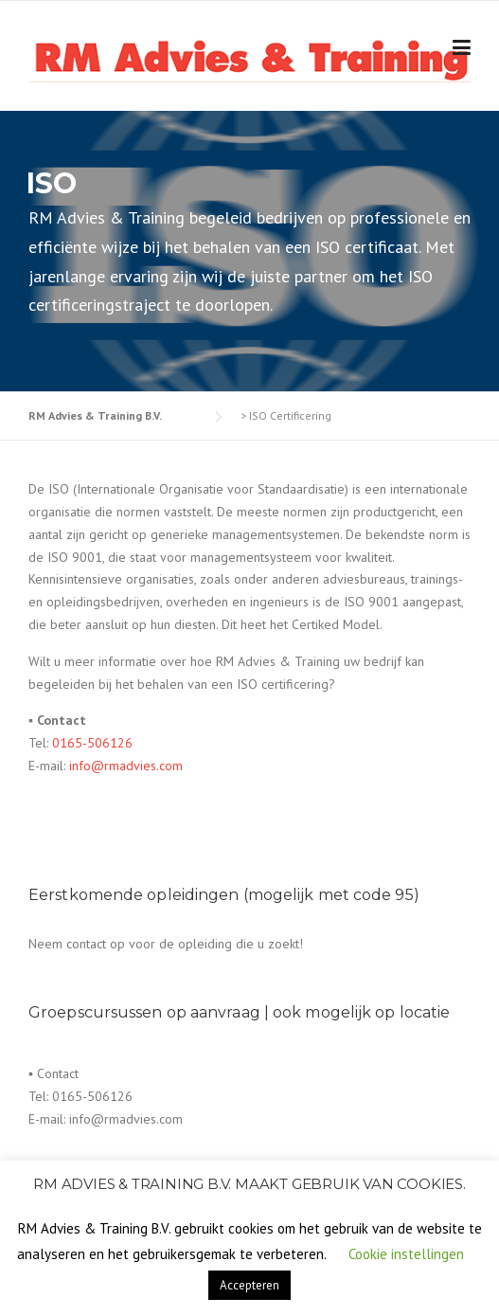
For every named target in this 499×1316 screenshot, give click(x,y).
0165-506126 (92, 742)
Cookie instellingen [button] (406, 1254)
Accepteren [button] (249, 1285)
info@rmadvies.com (126, 765)
